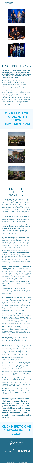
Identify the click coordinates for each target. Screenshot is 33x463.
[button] (30, 3)
